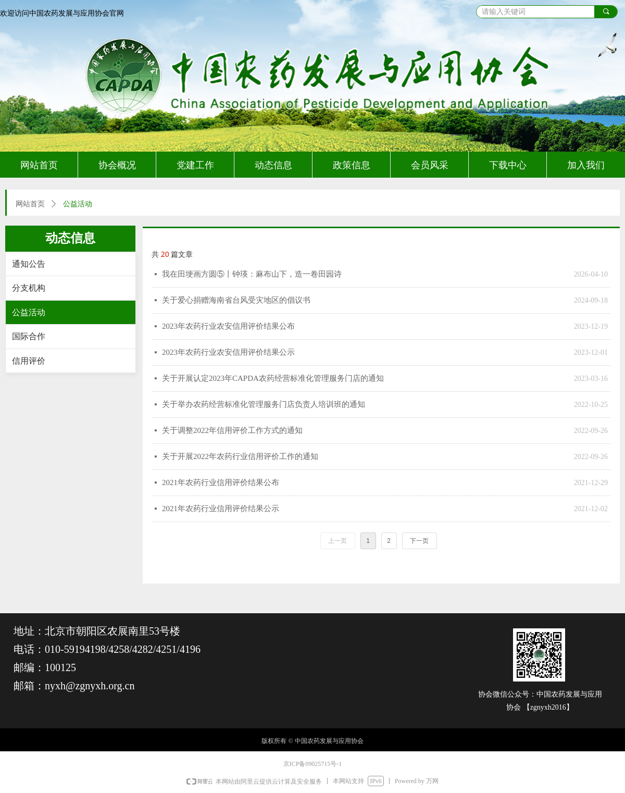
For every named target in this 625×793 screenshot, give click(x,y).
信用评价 (28, 360)
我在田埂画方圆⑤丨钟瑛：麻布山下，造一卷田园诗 (252, 274)
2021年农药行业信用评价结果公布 (220, 482)
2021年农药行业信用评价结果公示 (220, 508)
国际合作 (28, 336)
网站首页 (30, 204)
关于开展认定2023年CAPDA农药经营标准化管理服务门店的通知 (273, 378)
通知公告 (28, 263)
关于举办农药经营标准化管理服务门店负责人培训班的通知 (263, 404)
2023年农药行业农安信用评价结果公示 (228, 352)
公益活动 (28, 312)
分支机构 (28, 287)
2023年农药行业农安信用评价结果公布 (228, 326)
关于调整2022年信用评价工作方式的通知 (232, 430)
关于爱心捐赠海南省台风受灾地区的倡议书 (236, 300)
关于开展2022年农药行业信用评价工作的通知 (240, 456)
